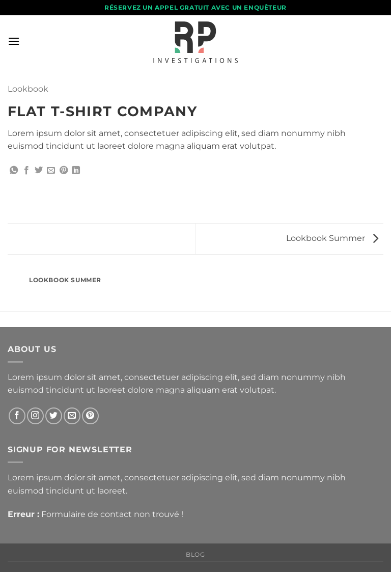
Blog (195, 554)
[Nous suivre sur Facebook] (17, 415)
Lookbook (28, 89)
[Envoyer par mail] (51, 170)
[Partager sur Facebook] (26, 170)
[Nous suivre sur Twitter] (53, 415)
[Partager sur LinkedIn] (76, 170)
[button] (14, 41)
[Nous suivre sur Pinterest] (90, 415)
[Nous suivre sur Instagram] (35, 415)
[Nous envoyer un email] (72, 415)
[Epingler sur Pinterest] (64, 170)
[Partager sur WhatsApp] (14, 170)
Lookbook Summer (332, 238)
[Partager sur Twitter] (39, 170)
